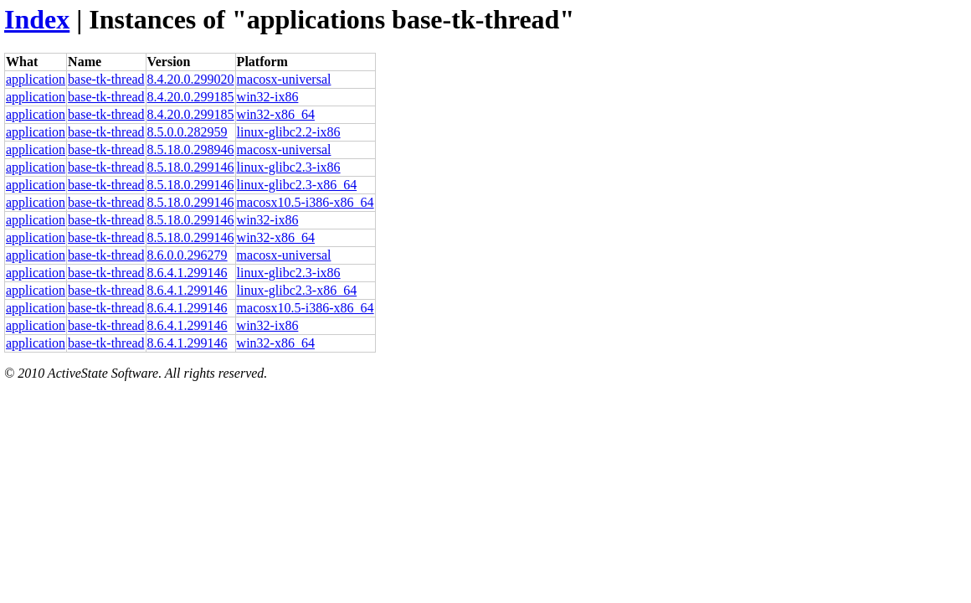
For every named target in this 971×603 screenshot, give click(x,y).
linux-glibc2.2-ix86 (289, 132)
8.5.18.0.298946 (190, 149)
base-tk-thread (106, 79)
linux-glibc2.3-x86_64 (297, 185)
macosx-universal (284, 79)
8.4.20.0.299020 (190, 79)
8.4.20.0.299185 (190, 97)
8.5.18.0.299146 (190, 167)
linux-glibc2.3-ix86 (289, 167)
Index (36, 19)
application (35, 79)
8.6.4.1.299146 (187, 272)
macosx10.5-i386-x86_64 (305, 202)
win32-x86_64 (276, 114)
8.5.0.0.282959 (187, 132)
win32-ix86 (268, 97)
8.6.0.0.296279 (187, 255)
